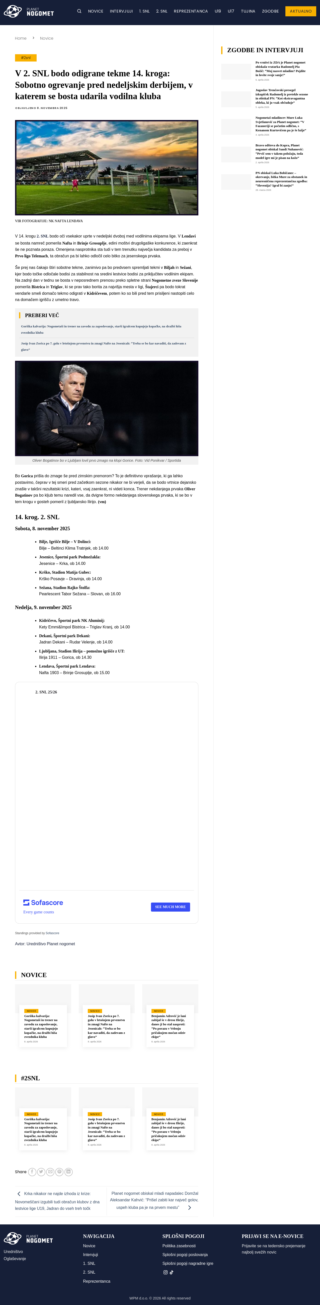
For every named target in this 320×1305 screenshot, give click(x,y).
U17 (231, 11)
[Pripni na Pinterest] (59, 1172)
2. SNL (162, 11)
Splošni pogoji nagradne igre (188, 1263)
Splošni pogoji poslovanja (185, 1255)
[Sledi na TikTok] (172, 1272)
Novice (96, 11)
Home (21, 38)
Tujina (248, 11)
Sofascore (52, 933)
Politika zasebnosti (179, 1246)
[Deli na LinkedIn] (68, 1172)
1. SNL (144, 11)
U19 (218, 11)
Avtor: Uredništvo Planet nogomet (45, 944)
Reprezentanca (191, 11)
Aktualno (301, 11)
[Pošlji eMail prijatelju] (50, 1172)
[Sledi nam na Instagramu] (166, 1272)
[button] (79, 11)
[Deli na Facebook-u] (32, 1172)
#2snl (26, 57)
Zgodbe (270, 11)
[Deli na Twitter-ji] (41, 1172)
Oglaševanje (15, 1259)
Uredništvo (13, 1252)
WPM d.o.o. (138, 1298)
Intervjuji (121, 11)
